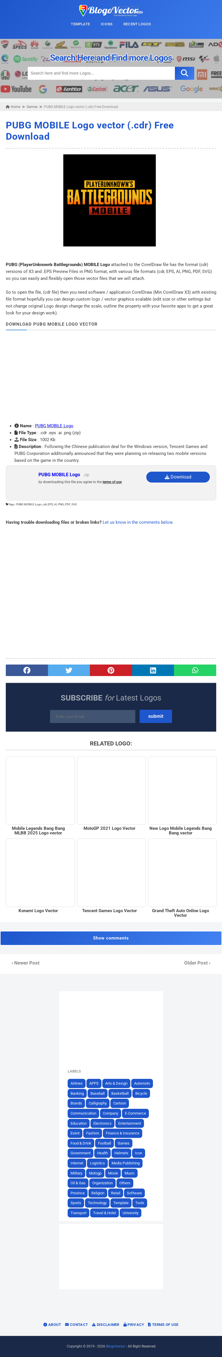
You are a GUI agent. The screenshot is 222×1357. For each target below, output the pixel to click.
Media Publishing (126, 1163)
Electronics (102, 1123)
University (130, 1213)
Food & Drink (81, 1143)
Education (79, 1123)
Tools (139, 1203)
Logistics (97, 1163)
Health (102, 1153)
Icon (138, 1153)
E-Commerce (135, 1113)
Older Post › (197, 963)
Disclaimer (105, 1324)
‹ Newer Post (26, 963)
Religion (97, 1193)
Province (78, 1193)
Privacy (133, 1324)
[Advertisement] (111, 376)
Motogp (95, 1173)
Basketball (120, 1093)
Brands (76, 1103)
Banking (77, 1093)
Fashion (92, 1133)
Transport (78, 1213)
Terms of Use (163, 1324)
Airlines (77, 1083)
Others (124, 1183)
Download (178, 477)
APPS (94, 1083)
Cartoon (119, 1103)
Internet (77, 1163)
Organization (102, 1183)
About (52, 1324)
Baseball (97, 1093)
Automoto (142, 1083)
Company (110, 1113)
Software (134, 1193)
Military (76, 1173)
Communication (83, 1113)
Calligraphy (98, 1103)
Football (104, 1143)
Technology (97, 1203)
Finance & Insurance (122, 1133)
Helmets (121, 1153)
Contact (76, 1324)
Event (75, 1133)
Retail (115, 1193)
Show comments (111, 938)
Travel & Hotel (104, 1213)
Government (80, 1153)
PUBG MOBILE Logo (54, 425)
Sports (76, 1203)
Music (130, 1173)
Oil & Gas (78, 1183)
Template (121, 1203)
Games (124, 1143)
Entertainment (129, 1123)
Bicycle (141, 1093)
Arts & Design (116, 1083)
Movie (113, 1173)
